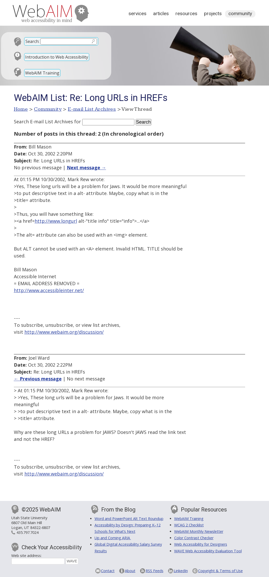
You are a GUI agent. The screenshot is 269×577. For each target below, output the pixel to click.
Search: (32, 41)
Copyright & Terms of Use (220, 570)
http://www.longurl (56, 221)
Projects (213, 13)
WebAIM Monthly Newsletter (198, 531)
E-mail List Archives (92, 109)
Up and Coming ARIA (113, 537)
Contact (108, 570)
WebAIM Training (42, 73)
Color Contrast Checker (194, 537)
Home (21, 109)
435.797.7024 (27, 532)
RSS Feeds (154, 570)
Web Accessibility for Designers (200, 544)
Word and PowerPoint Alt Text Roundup (129, 518)
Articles (161, 13)
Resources (186, 13)
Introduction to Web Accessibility (56, 57)
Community (240, 13)
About (130, 570)
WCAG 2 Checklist (189, 525)
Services (137, 13)
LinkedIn (181, 570)
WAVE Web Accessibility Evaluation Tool (208, 550)
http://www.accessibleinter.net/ (49, 290)
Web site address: (26, 555)
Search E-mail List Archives (43, 121)
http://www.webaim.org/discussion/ (64, 332)
